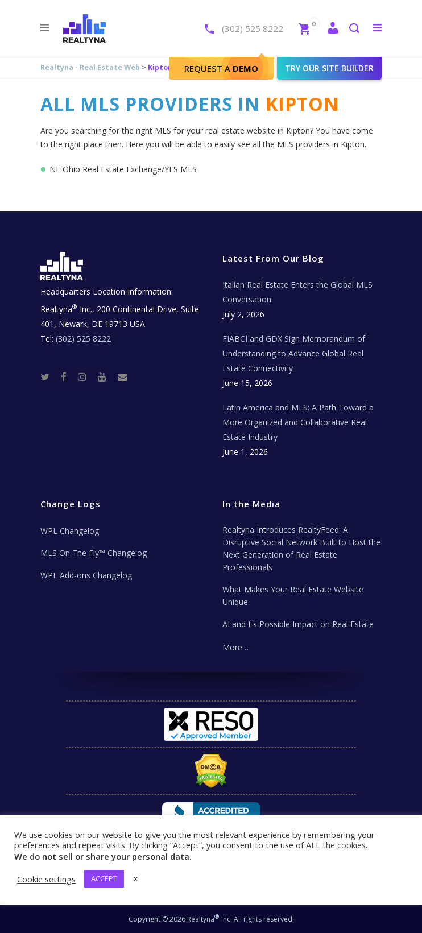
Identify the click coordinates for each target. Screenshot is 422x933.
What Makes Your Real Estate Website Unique (292, 595)
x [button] (136, 878)
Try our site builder (329, 68)
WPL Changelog (69, 530)
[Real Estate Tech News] (122, 376)
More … (236, 647)
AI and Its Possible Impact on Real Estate (298, 624)
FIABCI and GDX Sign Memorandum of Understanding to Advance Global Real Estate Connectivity (293, 353)
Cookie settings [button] (46, 879)
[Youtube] (106, 376)
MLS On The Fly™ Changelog (93, 553)
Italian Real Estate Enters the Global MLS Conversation (297, 292)
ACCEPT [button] (104, 878)
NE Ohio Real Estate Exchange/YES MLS (123, 169)
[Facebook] (68, 376)
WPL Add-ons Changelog (86, 575)
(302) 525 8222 (252, 28)
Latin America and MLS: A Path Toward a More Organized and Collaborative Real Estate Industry (298, 422)
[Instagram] (87, 376)
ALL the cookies (336, 845)
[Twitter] (49, 376)
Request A (221, 68)
